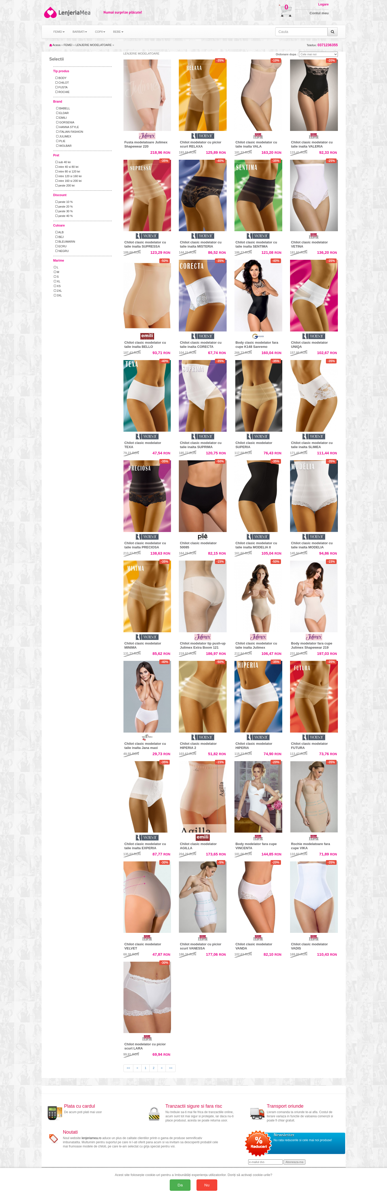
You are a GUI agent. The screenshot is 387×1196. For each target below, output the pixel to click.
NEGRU (61, 251)
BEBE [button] (118, 31)
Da (180, 1185)
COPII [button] (100, 31)
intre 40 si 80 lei (66, 166)
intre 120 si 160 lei (68, 176)
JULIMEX (62, 136)
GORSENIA (64, 122)
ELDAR (61, 113)
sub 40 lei (62, 162)
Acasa (55, 44)
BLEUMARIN (64, 241)
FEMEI (68, 44)
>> (170, 1067)
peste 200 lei (64, 185)
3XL (58, 295)
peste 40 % (63, 215)
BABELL (62, 108)
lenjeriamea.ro (91, 1138)
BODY (60, 77)
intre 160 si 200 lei (68, 180)
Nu (206, 1185)
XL (57, 281)
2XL (58, 290)
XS (57, 286)
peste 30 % (63, 211)
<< (128, 1067)
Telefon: (322, 45)
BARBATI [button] (80, 31)
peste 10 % (63, 201)
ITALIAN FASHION (68, 131)
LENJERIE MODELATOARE (94, 44)
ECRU (60, 246)
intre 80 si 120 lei (67, 171)
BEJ (59, 236)
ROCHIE (62, 92)
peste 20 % (63, 206)
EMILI (60, 117)
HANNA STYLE (66, 127)
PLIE (59, 141)
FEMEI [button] (59, 31)
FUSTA (61, 87)
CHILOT (61, 82)
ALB (59, 232)
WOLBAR (63, 145)
